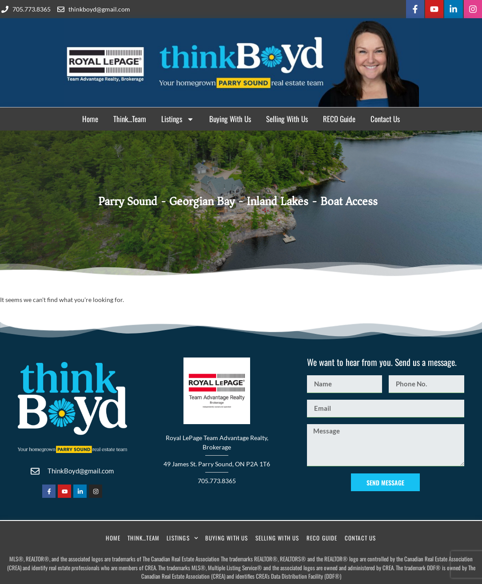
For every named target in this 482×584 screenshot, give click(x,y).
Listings (177, 118)
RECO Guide (339, 117)
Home (90, 117)
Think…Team (129, 117)
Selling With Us (287, 117)
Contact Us (385, 117)
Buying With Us (230, 117)
